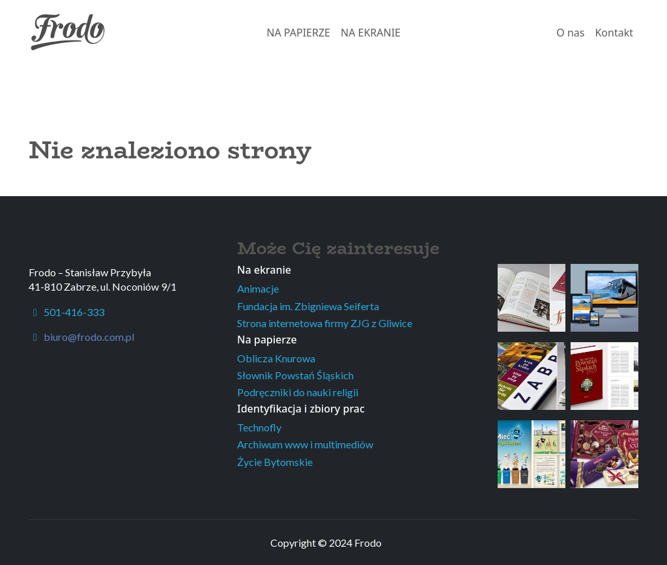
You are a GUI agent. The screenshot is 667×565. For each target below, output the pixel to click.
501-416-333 (66, 312)
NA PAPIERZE (298, 32)
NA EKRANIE (371, 32)
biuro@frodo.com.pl (89, 336)
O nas (570, 32)
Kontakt (614, 32)
